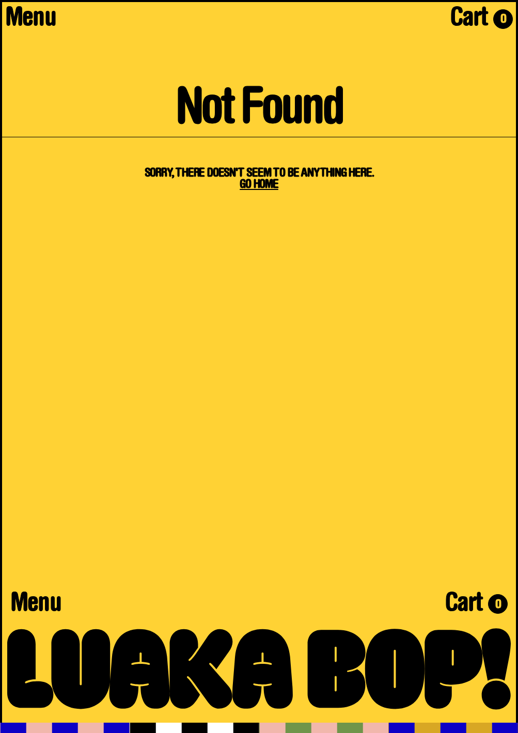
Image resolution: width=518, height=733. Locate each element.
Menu (30, 19)
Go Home (259, 185)
